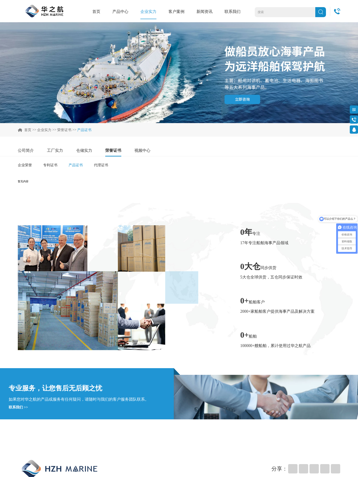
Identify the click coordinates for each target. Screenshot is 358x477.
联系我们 (233, 11)
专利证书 (50, 165)
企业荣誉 (25, 165)
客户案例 (179, 11)
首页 (101, 11)
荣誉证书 (64, 130)
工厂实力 (55, 150)
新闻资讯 (206, 11)
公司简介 (26, 150)
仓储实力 (84, 150)
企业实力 (152, 11)
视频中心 (142, 150)
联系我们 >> (18, 407)
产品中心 (124, 11)
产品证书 (84, 130)
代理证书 (101, 165)
